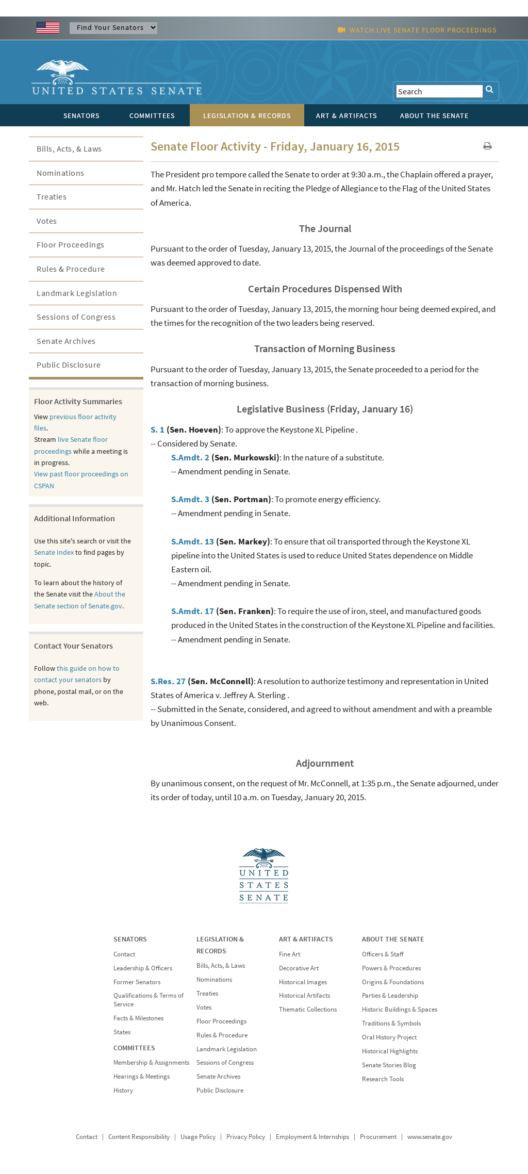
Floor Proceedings (71, 244)
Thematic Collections (308, 1009)
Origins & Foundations (393, 982)
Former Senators (136, 982)
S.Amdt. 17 (192, 611)
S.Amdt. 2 (190, 457)
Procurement (378, 1136)
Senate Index (54, 552)
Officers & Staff (382, 954)
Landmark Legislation (77, 293)
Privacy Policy (245, 1136)
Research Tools (383, 1078)
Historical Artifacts (304, 995)
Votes (47, 221)
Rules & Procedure (71, 268)
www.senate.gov (429, 1136)
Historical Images (303, 982)
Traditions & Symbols (391, 1023)
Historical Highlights (390, 1051)
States (121, 1032)
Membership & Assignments (151, 1062)
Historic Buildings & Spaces (399, 1009)
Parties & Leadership (390, 995)
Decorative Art (299, 968)
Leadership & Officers (142, 968)
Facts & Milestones (138, 1018)
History (123, 1090)
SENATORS (130, 939)
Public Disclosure (69, 364)
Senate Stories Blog (389, 1065)
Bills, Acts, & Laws (69, 148)
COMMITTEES (134, 1047)
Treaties (52, 196)
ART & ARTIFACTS (306, 939)
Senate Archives (66, 341)
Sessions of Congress (76, 316)
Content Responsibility (139, 1136)
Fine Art (289, 954)
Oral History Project (389, 1037)
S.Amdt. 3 (190, 499)
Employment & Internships (312, 1136)
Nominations (61, 173)
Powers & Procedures (391, 968)
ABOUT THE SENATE (393, 939)
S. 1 (157, 429)
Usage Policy (198, 1136)
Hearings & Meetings (141, 1076)
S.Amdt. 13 (192, 541)
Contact (124, 954)
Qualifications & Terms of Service (148, 999)
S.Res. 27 (168, 681)
